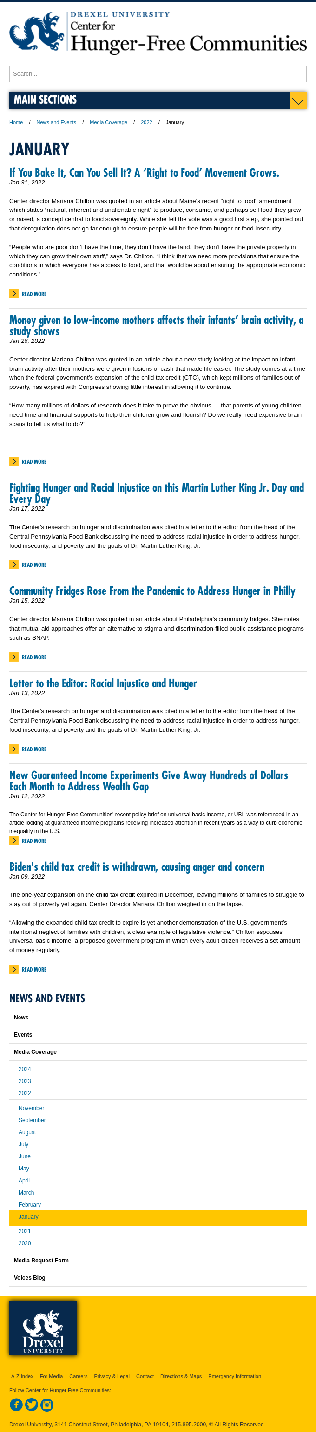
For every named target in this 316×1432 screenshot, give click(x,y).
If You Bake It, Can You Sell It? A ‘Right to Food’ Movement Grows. (144, 172)
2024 (25, 1069)
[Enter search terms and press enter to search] (158, 74)
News (21, 1017)
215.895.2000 (188, 1424)
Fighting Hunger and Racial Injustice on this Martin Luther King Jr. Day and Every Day (156, 493)
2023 (25, 1081)
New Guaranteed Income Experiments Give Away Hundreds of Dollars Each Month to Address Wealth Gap (148, 780)
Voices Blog (30, 1277)
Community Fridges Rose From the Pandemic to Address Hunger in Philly (152, 591)
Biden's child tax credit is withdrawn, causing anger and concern (136, 867)
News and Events (57, 122)
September (32, 1120)
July (23, 1144)
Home (16, 122)
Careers (78, 1376)
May (24, 1168)
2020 (25, 1243)
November (31, 1108)
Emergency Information (234, 1376)
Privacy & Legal (112, 1376)
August (27, 1132)
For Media (51, 1376)
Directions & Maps (181, 1376)
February (30, 1205)
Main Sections (45, 99)
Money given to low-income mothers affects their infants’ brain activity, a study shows (156, 325)
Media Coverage (108, 122)
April (24, 1180)
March (26, 1192)
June (25, 1156)
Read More (34, 293)
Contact (145, 1376)
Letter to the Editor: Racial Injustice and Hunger (103, 683)
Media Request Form (41, 1260)
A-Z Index (22, 1376)
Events (23, 1034)
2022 (146, 122)
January (29, 1217)
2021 (25, 1231)
